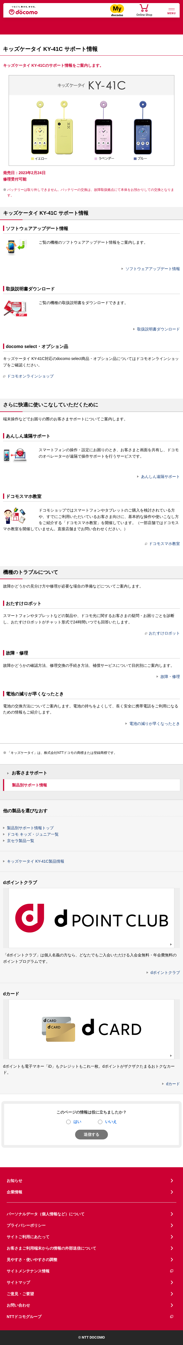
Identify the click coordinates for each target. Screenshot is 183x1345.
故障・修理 (170, 676)
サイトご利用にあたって (28, 1237)
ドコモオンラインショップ (28, 376)
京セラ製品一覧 (20, 840)
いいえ (111, 1121)
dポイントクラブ (165, 972)
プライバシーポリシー (26, 1225)
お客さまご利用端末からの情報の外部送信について (51, 1248)
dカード (173, 1084)
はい (77, 1121)
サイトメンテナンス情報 (90, 1271)
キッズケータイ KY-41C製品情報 (35, 861)
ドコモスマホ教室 (162, 544)
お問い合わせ (18, 1305)
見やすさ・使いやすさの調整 (32, 1259)
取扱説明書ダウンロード (158, 329)
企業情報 (14, 1192)
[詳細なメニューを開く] (171, 11)
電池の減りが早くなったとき (154, 723)
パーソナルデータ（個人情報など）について (46, 1214)
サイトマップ (18, 1282)
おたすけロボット (162, 633)
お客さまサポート (29, 773)
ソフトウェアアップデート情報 (152, 268)
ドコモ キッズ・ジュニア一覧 (33, 834)
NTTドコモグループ (90, 1316)
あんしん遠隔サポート (160, 476)
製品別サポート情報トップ (30, 828)
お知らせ (14, 1180)
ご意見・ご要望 (20, 1294)
